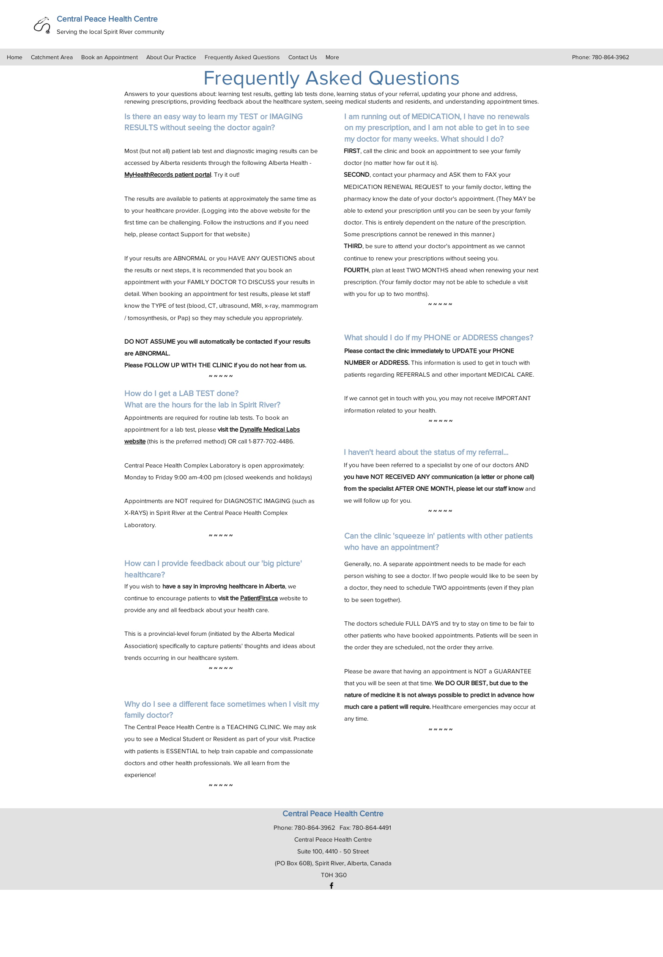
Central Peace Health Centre (107, 18)
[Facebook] (331, 885)
